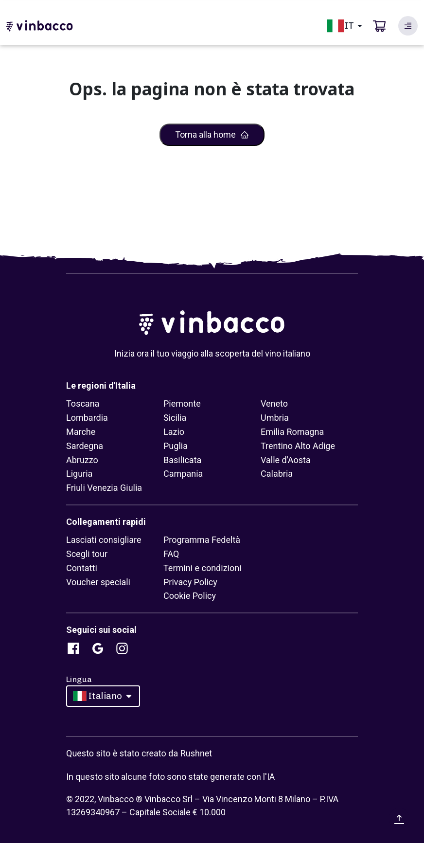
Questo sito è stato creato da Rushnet (139, 753)
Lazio (173, 432)
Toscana (82, 403)
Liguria (79, 473)
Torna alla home (212, 134)
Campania (183, 473)
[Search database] (408, 26)
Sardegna (84, 446)
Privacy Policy (190, 582)
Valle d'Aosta (286, 460)
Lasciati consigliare (103, 540)
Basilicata (182, 460)
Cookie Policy (189, 596)
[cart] (379, 26)
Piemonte (182, 403)
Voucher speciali (98, 582)
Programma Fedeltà (201, 540)
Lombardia (87, 418)
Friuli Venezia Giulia (104, 488)
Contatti (81, 568)
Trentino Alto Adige (298, 446)
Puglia (175, 446)
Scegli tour (86, 554)
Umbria (275, 418)
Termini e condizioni (202, 568)
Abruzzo (82, 460)
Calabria (277, 473)
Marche (80, 432)
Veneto (274, 403)
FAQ (171, 554)
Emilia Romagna (292, 432)
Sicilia (174, 418)
